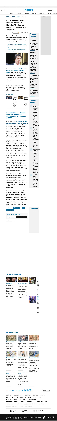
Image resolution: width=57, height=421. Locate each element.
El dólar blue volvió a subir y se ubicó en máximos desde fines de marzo (36, 180)
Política (34, 13)
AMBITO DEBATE (38, 411)
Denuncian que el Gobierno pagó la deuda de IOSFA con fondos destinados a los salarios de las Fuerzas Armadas (36, 137)
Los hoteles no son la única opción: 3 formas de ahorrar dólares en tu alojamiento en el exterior (22, 364)
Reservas (53, 7)
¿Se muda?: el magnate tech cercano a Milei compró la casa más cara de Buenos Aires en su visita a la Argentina (36, 115)
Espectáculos (30, 401)
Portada (8, 395)
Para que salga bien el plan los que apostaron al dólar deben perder (11, 378)
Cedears (43, 211)
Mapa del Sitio (10, 404)
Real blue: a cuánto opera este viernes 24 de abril (33, 346)
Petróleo (31, 7)
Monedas (31, 211)
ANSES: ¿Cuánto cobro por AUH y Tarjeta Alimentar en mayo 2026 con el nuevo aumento (34, 67)
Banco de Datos (10, 397)
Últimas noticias (18, 395)
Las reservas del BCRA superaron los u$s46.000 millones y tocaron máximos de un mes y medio (23, 379)
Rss (46, 401)
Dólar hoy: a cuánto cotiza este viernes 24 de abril (10, 346)
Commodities (39, 211)
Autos (22, 401)
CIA (23, 207)
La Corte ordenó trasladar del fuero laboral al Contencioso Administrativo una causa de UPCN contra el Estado (22, 292)
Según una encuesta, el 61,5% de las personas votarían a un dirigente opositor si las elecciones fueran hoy (10, 291)
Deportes (23, 399)
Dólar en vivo (11, 7)
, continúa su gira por (16, 70)
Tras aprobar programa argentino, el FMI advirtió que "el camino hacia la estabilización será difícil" (17, 46)
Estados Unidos (10, 210)
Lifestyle (42, 397)
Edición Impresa (32, 399)
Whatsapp (22, 390)
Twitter (7, 390)
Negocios (42, 13)
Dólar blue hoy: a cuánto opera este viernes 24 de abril (22, 346)
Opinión (49, 13)
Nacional (9, 399)
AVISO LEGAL (42, 404)
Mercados (20, 397)
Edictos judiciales (11, 406)
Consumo (36, 7)
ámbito (8, 16)
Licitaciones (28, 406)
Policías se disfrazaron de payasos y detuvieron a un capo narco (34, 55)
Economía (19, 13)
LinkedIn (16, 390)
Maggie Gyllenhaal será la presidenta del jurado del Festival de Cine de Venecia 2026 (34, 44)
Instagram (13, 390)
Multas (21, 406)
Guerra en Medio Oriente (45, 7)
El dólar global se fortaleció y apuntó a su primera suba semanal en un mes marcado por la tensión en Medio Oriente (34, 366)
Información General (12, 401)
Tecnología (40, 401)
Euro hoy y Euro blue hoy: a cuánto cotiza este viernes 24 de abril (11, 363)
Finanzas (27, 13)
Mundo (16, 399)
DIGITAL (13, 411)
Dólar (11, 13)
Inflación (25, 7)
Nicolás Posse (18, 17)
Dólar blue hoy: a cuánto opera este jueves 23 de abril (34, 93)
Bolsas (34, 211)
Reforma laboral (19, 7)
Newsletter (54, 13)
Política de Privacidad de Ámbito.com (26, 404)
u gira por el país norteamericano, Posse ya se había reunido (17, 123)
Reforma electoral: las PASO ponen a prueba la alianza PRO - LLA (15, 101)
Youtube (19, 390)
